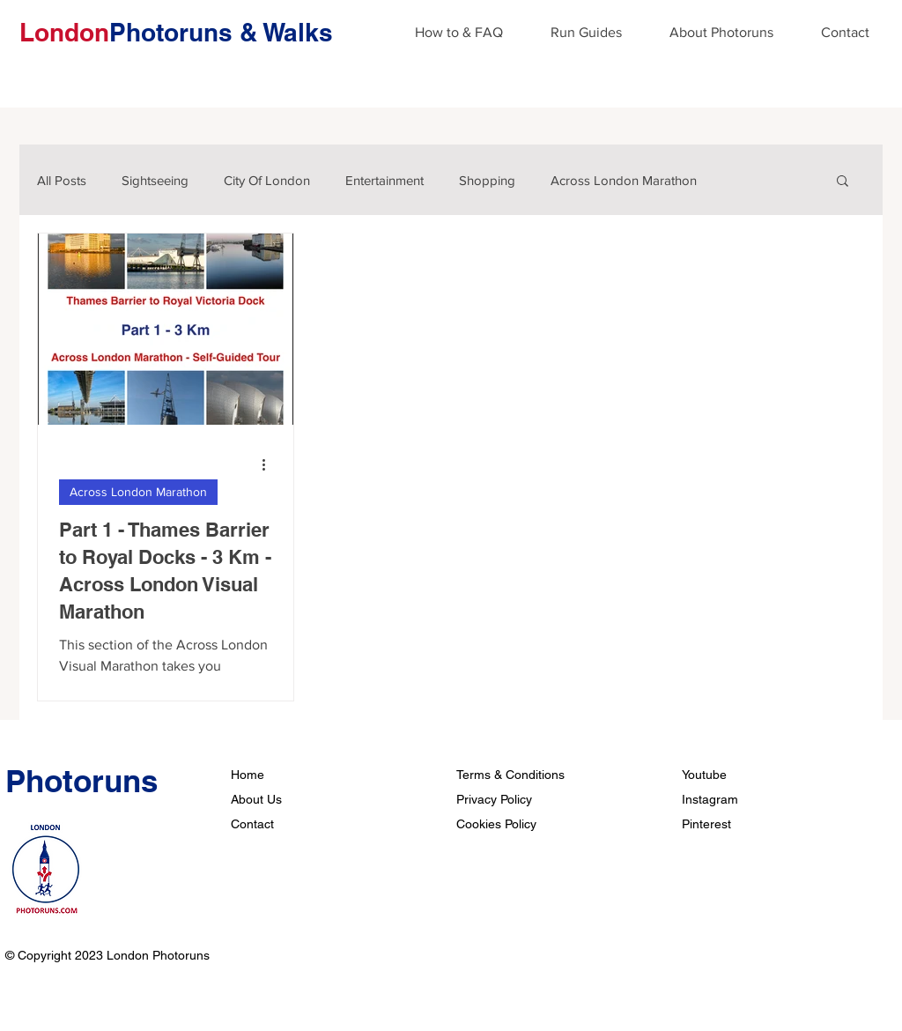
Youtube (704, 775)
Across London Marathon (624, 180)
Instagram (710, 799)
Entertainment (384, 180)
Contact (252, 824)
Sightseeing (155, 180)
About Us (256, 799)
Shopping (487, 180)
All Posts (61, 180)
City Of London (267, 180)
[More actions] (269, 464)
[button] (842, 182)
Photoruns (81, 780)
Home (247, 775)
